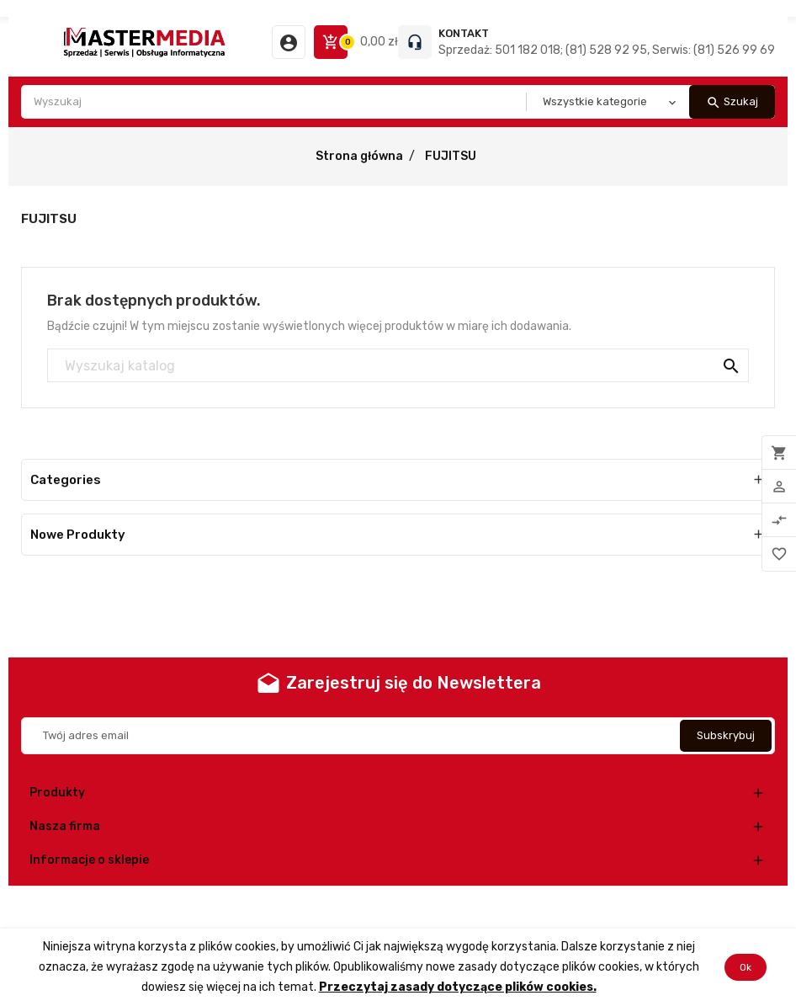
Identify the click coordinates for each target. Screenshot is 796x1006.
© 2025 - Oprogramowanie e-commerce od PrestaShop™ (398, 907)
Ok (745, 967)
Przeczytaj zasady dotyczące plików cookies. (458, 987)
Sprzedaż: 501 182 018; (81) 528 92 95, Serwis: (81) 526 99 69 (606, 50)
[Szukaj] (398, 366)
